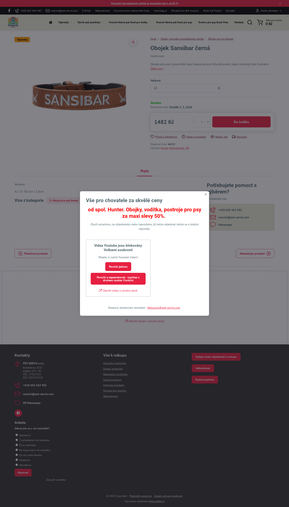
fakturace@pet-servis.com (163, 307)
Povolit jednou (118, 266)
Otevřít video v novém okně (118, 290)
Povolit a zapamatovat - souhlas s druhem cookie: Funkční (118, 278)
